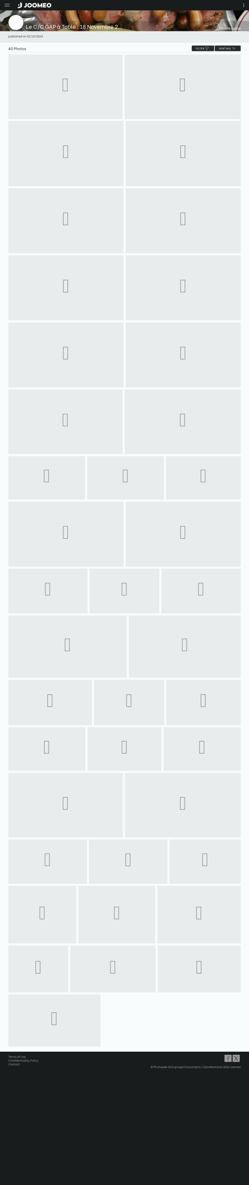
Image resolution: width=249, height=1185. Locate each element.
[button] (11, 1163)
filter (203, 48)
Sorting (228, 48)
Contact (14, 1064)
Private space (230, 28)
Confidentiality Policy (23, 1060)
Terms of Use (17, 1056)
